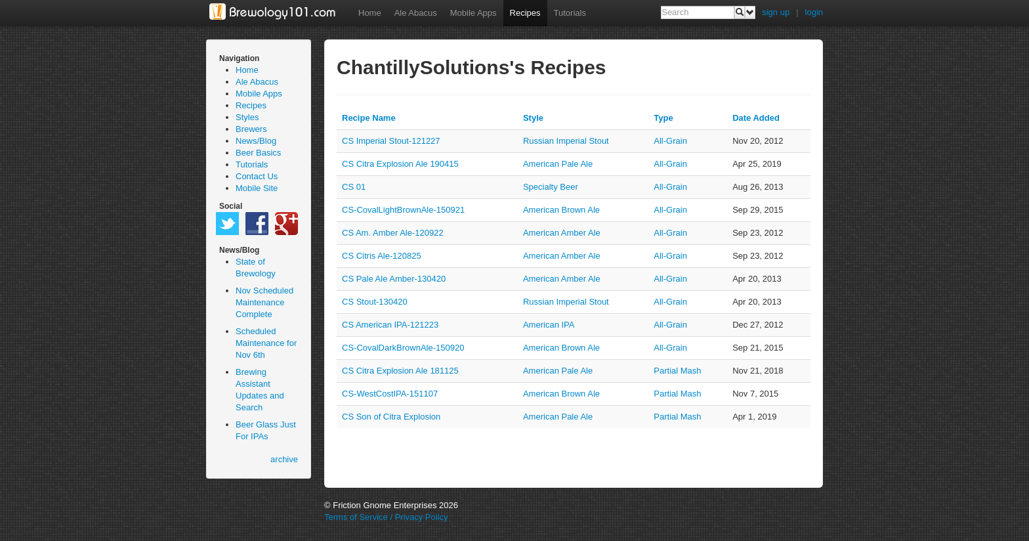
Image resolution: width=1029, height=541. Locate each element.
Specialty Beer (550, 187)
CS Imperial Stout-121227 (391, 141)
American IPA (549, 325)
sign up (775, 12)
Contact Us (257, 176)
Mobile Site (257, 188)
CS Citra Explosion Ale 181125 (400, 371)
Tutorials (570, 13)
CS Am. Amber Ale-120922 (393, 233)
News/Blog (256, 141)
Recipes (525, 13)
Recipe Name (369, 118)
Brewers (251, 129)
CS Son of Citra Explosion (391, 417)
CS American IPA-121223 (390, 325)
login (814, 12)
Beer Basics (258, 153)
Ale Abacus (415, 13)
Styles (247, 117)
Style (533, 118)
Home (369, 13)
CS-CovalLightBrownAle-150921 (403, 210)
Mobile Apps (473, 13)
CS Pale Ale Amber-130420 (394, 279)
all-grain (670, 141)
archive (284, 459)
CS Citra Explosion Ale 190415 (400, 164)
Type (663, 118)
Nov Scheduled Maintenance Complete (264, 302)
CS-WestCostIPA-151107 (390, 394)
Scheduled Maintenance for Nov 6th (266, 343)
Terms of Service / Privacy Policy (386, 517)
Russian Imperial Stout (566, 141)
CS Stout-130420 (375, 302)
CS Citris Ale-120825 (381, 256)
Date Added (756, 118)
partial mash (677, 371)
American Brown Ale (561, 210)
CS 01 (354, 187)
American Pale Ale (558, 164)
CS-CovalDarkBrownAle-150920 (403, 348)
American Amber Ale (561, 233)
